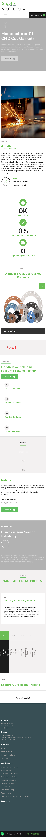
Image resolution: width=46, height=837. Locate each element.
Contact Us (5, 758)
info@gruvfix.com (9, 502)
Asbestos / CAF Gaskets (9, 767)
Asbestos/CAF (10, 331)
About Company (6, 752)
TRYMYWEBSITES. (33, 834)
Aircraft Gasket (23, 697)
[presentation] (14, 509)
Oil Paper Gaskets (7, 783)
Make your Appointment (9, 499)
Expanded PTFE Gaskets (9, 774)
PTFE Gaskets (6, 770)
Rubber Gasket (6, 793)
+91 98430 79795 (7, 723)
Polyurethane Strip (7, 790)
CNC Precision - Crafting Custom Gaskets (15, 796)
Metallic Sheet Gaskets (9, 777)
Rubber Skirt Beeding (8, 780)
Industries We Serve (8, 755)
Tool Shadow (5, 787)
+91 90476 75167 (7, 726)
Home (3, 748)
